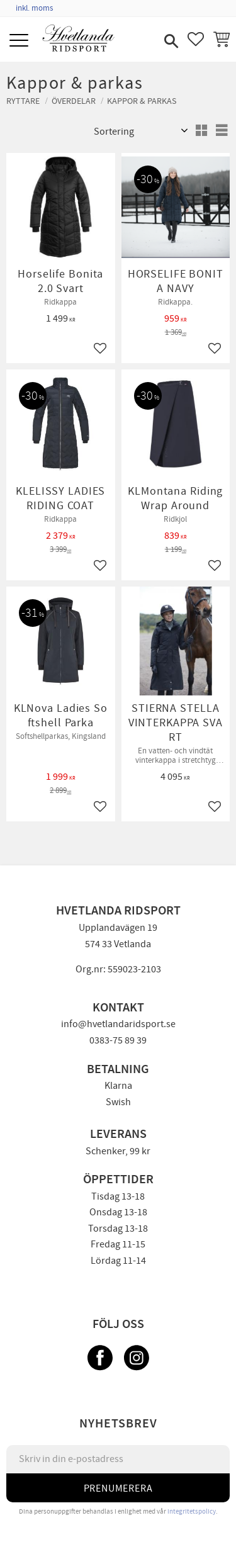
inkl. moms (34, 8)
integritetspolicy (191, 1511)
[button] (20, 41)
